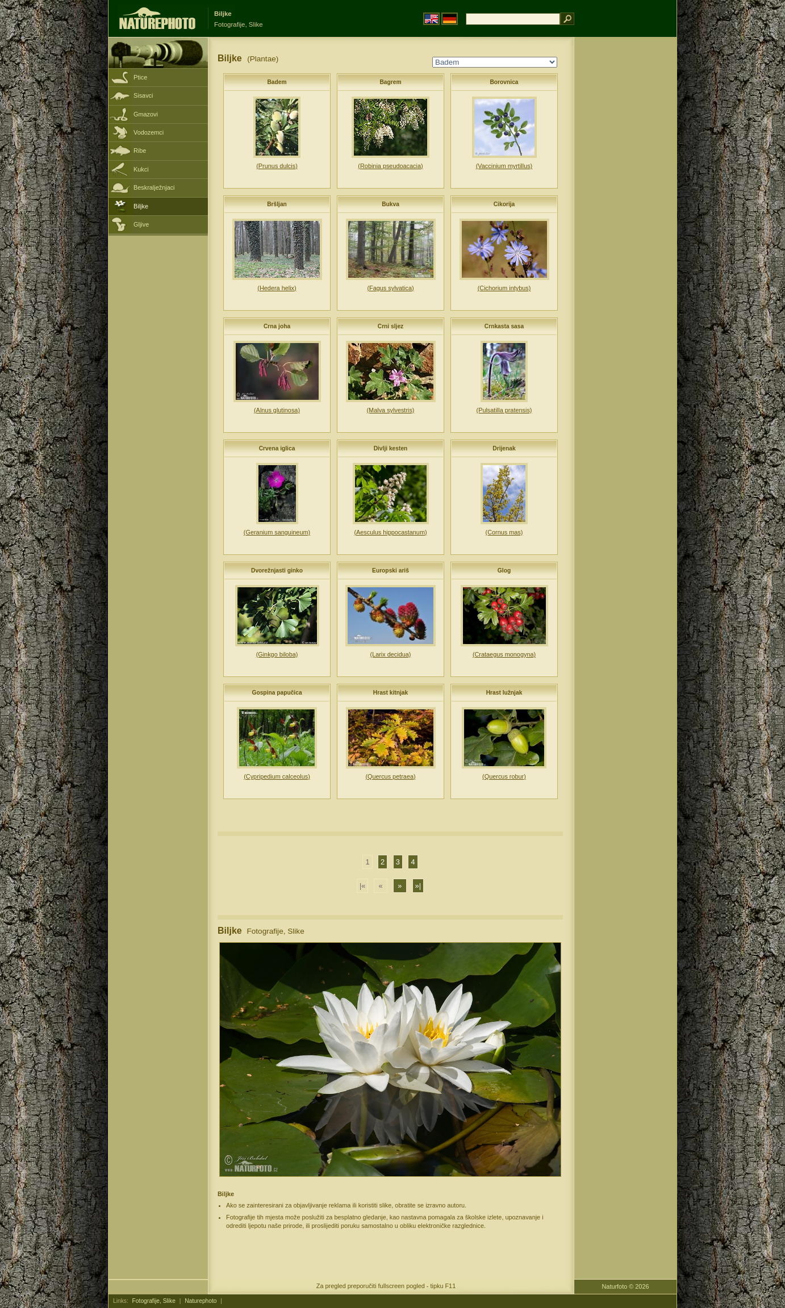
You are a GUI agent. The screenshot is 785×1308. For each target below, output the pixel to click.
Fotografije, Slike (154, 1301)
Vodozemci (148, 132)
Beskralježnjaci (154, 187)
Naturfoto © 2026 (625, 1286)
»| (418, 885)
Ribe (139, 150)
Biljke (140, 206)
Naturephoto (200, 1301)
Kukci (141, 169)
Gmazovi (145, 114)
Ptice (140, 77)
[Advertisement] (625, 218)
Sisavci (143, 95)
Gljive (141, 224)
